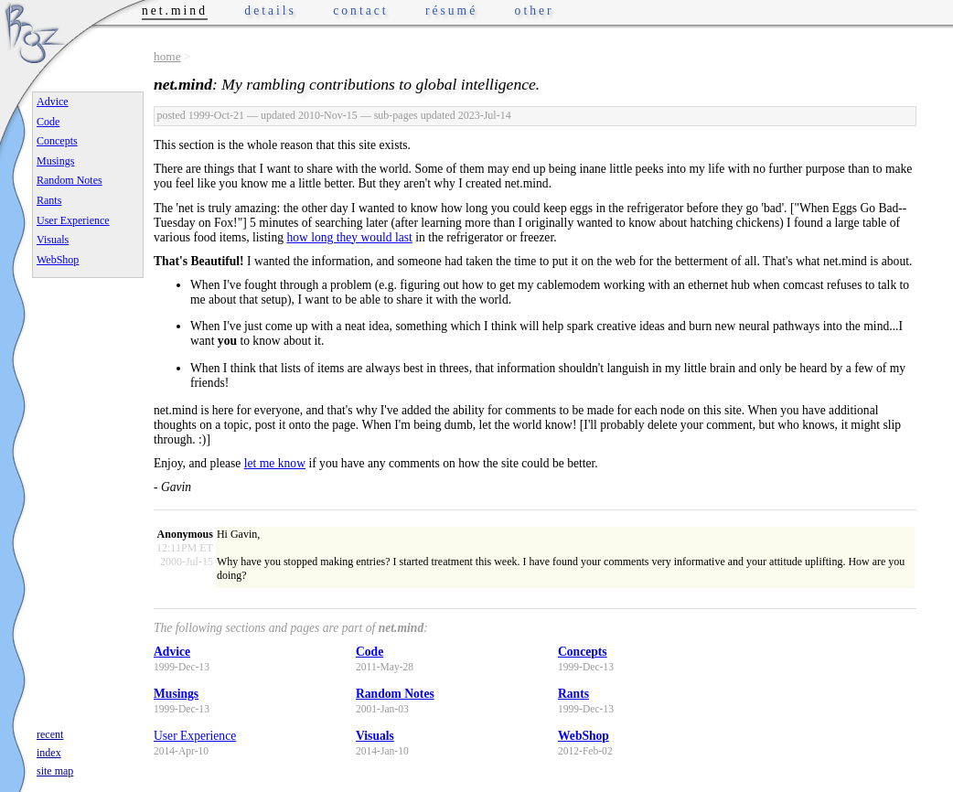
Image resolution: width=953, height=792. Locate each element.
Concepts (582, 651)
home (167, 56)
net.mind (175, 10)
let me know (274, 463)
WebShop (583, 736)
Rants (573, 694)
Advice (172, 651)
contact (360, 10)
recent (50, 734)
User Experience (195, 736)
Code (369, 651)
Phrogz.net (34, 32)
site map (55, 771)
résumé (451, 10)
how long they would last (349, 237)
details (270, 10)
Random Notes (395, 694)
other (534, 10)
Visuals (375, 736)
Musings (176, 694)
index (49, 752)
